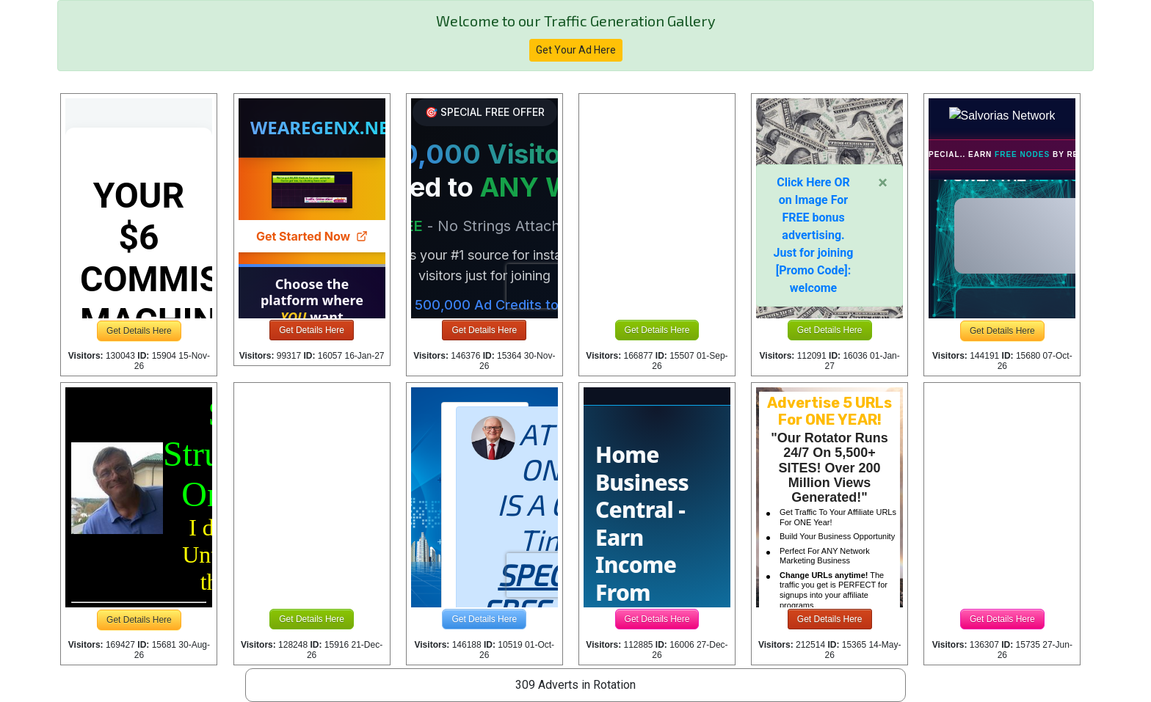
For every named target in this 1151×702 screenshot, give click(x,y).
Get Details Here (139, 331)
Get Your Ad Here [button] (576, 50)
